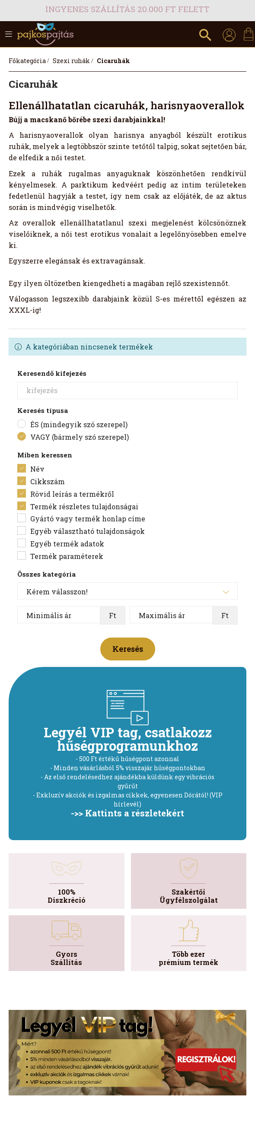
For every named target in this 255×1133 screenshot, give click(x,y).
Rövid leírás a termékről (72, 493)
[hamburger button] (8, 34)
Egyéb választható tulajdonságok (87, 531)
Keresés (127, 649)
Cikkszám (47, 481)
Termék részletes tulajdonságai (84, 506)
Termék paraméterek (66, 556)
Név (37, 468)
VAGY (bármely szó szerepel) (79, 436)
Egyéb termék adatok (67, 543)
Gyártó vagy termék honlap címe (87, 518)
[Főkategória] (27, 60)
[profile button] (229, 34)
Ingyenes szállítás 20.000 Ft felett (127, 8)
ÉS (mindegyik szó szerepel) (79, 424)
